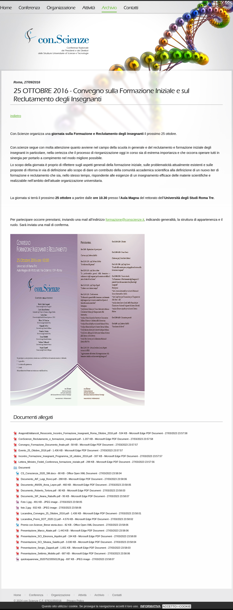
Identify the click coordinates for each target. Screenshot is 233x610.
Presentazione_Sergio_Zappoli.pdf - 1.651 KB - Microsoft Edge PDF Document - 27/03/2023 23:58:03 (75, 547)
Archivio (99, 595)
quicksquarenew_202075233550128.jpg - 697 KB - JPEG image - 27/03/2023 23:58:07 (67, 559)
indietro (15, 116)
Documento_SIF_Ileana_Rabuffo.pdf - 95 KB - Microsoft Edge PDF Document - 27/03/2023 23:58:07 (75, 496)
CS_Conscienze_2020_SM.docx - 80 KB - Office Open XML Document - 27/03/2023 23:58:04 (71, 473)
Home (17, 595)
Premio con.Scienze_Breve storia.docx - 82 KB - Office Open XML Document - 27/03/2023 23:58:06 (74, 524)
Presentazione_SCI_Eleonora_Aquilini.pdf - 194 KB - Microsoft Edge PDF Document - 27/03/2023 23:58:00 (78, 536)
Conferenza (36, 595)
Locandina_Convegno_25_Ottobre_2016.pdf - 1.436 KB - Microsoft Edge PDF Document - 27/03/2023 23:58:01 (81, 513)
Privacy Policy (75, 600)
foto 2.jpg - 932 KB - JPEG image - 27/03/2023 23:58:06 (51, 507)
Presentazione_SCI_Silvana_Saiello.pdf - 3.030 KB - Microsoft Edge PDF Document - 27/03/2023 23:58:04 (78, 542)
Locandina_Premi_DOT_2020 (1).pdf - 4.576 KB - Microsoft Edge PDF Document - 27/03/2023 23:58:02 (77, 519)
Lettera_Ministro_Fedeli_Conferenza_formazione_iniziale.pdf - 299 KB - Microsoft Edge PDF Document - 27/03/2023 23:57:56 (86, 461)
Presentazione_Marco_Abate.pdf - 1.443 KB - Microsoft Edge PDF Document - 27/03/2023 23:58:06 (75, 530)
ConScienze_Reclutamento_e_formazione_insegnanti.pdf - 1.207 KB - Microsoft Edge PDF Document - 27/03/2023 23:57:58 (86, 439)
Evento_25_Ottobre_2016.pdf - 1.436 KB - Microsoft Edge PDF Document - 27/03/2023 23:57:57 (71, 450)
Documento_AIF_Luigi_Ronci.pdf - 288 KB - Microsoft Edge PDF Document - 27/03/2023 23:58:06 (74, 479)
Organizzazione (60, 595)
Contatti (117, 595)
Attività (82, 595)
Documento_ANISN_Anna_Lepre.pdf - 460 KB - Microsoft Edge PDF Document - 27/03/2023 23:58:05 (76, 484)
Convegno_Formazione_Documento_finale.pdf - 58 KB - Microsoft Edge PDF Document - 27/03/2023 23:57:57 (78, 444)
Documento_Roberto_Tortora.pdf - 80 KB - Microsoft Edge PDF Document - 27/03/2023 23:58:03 (73, 490)
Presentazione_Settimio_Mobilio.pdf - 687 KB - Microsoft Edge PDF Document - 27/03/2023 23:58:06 (75, 553)
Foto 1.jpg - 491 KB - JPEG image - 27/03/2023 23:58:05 (51, 502)
